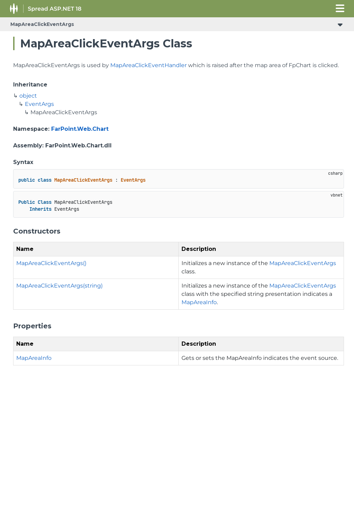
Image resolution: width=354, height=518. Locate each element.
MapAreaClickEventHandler (148, 65)
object (28, 95)
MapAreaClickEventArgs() (51, 263)
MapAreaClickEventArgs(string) (59, 285)
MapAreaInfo (199, 302)
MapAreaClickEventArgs (42, 24)
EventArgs (39, 104)
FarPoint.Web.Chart (80, 129)
